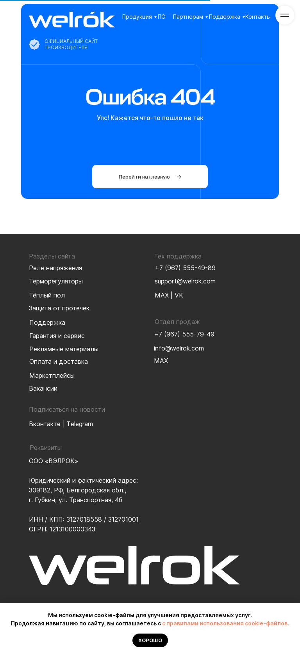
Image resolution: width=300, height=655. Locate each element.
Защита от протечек (59, 308)
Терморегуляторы (56, 281)
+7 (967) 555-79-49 (184, 334)
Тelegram (79, 424)
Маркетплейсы (52, 375)
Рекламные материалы (63, 349)
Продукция (137, 16)
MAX (162, 295)
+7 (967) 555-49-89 (185, 268)
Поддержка (224, 16)
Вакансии (43, 388)
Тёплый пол (47, 295)
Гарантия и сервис (57, 336)
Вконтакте (45, 424)
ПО (162, 16)
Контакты (258, 16)
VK (179, 295)
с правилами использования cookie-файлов (225, 623)
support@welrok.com (185, 281)
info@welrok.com (179, 348)
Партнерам (188, 16)
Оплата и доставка (58, 361)
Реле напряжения (55, 268)
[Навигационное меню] (284, 15)
